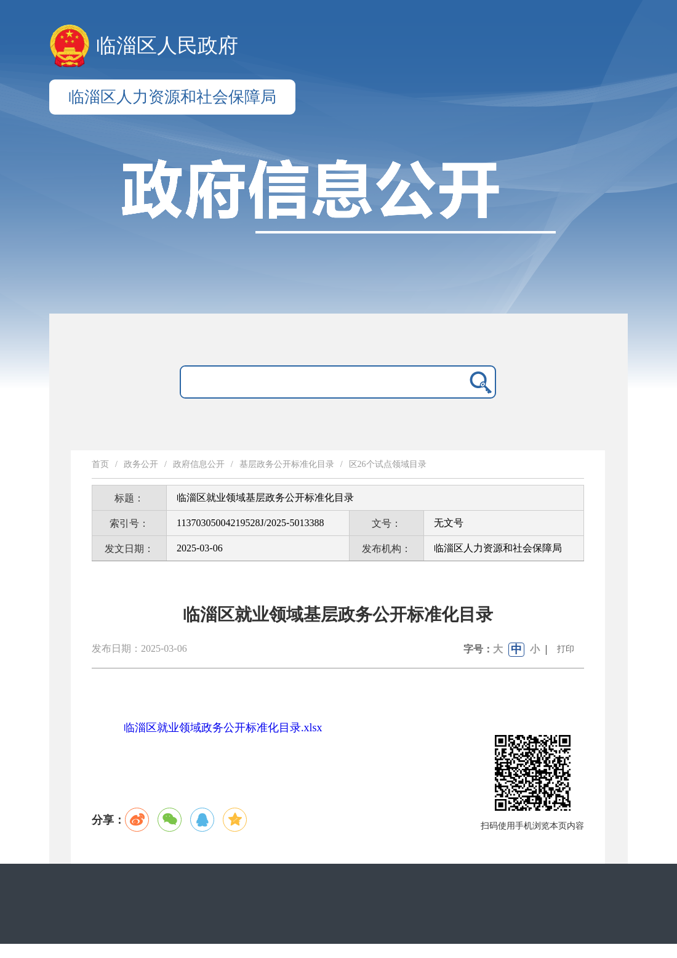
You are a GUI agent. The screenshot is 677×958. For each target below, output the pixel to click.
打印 (565, 649)
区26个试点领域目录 (388, 464)
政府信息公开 (199, 464)
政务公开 (141, 464)
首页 (100, 464)
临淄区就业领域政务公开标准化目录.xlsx (223, 727)
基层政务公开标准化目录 (286, 464)
